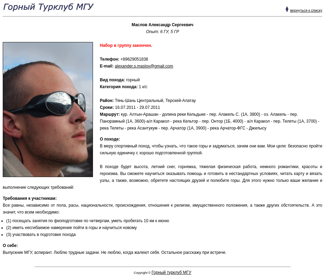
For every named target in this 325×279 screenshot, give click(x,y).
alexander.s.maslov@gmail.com (144, 66)
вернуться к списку (306, 10)
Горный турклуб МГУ (171, 272)
